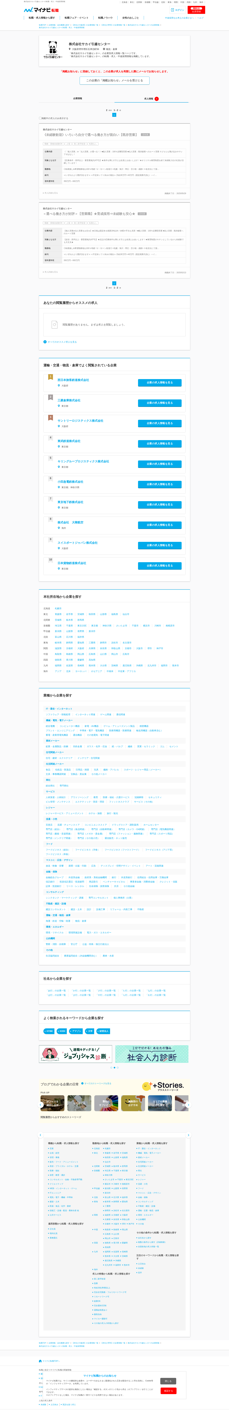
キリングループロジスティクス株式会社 (83, 461)
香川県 (69, 660)
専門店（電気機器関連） (163, 829)
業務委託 (53, 1238)
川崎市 (157, 625)
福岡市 (164, 665)
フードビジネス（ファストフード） (122, 849)
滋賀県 (58, 648)
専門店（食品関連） (76, 829)
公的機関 (50, 938)
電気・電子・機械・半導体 (61, 1197)
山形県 (103, 614)
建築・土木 (54, 1202)
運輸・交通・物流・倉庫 (58, 915)
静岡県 (69, 642)
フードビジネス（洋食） (87, 849)
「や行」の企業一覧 (106, 995)
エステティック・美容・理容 (89, 801)
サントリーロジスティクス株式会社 (80, 420)
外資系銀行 (126, 877)
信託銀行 (50, 881)
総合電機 (50, 726)
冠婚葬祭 (139, 797)
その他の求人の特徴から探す (106, 1323)
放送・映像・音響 (55, 866)
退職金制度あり (100, 1310)
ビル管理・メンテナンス (58, 801)
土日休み (142, 1264)
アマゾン (76, 1031)
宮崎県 (114, 665)
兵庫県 (92, 648)
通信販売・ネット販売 (116, 838)
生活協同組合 (52, 955)
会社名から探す (144, 1238)
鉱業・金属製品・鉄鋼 (57, 746)
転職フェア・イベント (77, 18)
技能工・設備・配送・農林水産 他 (64, 1210)
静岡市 (103, 642)
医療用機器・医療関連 (120, 730)
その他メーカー (99, 774)
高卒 (140, 1273)
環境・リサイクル (55, 932)
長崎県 (80, 665)
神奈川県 (107, 625)
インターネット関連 (85, 714)
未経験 (141, 1268)
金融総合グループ (55, 877)
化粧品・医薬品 (63, 769)
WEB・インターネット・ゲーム (63, 1188)
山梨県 (69, 631)
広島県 (92, 654)
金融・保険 (51, 871)
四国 (189, 2)
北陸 (163, 2)
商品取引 (93, 881)
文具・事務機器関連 (56, 774)
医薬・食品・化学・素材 (60, 1206)
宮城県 (80, 614)
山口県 (103, 654)
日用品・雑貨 (82, 769)
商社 (48, 780)
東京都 (94, 625)
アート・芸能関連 (154, 866)
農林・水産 (108, 955)
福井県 (80, 637)
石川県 (69, 637)
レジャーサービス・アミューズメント (65, 813)
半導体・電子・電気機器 (92, 730)
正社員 (53, 1229)
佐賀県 (69, 665)
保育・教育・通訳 (57, 1175)
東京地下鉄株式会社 (70, 502)
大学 (90, 1031)
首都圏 (147, 2)
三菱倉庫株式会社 (69, 400)
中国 (182, 2)
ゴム (162, 746)
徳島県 (58, 660)
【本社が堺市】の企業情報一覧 (113, 25)
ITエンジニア (55, 1193)
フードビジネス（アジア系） (159, 849)
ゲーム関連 (105, 714)
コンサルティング (55, 892)
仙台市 (126, 614)
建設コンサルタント (56, 909)
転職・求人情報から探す (42, 18)
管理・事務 (54, 1157)
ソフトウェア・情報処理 (58, 714)
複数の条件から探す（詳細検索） (152, 1242)
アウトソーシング (80, 797)
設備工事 (100, 909)
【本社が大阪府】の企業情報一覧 (85, 25)
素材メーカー (52, 740)
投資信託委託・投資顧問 (72, 881)
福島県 (114, 614)
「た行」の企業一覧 (131, 990)
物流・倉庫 (80, 921)
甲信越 (156, 2)
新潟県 (58, 631)
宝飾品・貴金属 (78, 774)
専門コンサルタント (99, 897)
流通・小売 (51, 819)
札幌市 (58, 608)
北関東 (139, 2)
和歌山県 (115, 648)
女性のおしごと (130, 18)
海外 (201, 2)
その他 (49, 950)
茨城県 (58, 620)
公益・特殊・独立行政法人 (95, 944)
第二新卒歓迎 (99, 1279)
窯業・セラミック (146, 746)
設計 (89, 909)
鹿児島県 (127, 665)
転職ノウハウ (105, 18)
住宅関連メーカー (55, 752)
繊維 (130, 746)
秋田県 (92, 614)
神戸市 (159, 648)
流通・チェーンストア (68, 824)
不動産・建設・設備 (56, 903)
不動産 (140, 909)
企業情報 (77, 98)
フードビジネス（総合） (58, 849)
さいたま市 (121, 625)
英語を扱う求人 (69, 1404)
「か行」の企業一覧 (81, 990)
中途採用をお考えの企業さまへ (179, 18)
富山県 (58, 637)
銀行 (114, 877)
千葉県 (69, 625)
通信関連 (120, 714)
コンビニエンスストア (96, 824)
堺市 (149, 648)
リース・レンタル (75, 886)
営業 (52, 1148)
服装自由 (98, 1314)
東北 (132, 2)
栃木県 (69, 620)
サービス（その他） (144, 801)
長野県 (80, 631)
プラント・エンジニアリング (60, 730)
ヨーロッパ (80, 671)
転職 (42, 1387)
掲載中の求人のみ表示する (53, 118)
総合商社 (50, 785)
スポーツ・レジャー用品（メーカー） (143, 769)
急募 (96, 1283)
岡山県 (80, 654)
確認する (168, 1390)
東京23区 (82, 625)
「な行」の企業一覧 (156, 990)
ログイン (179, 10)
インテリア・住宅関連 (88, 758)
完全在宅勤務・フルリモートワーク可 (110, 1292)
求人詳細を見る (51, 193)
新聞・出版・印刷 (77, 866)
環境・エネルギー (55, 927)
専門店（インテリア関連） (59, 838)
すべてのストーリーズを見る (97, 1083)
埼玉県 (58, 625)
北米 (68, 671)
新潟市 (92, 631)
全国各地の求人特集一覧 (148, 1246)
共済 (116, 886)
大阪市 (139, 648)
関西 (176, 2)
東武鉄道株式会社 (69, 441)
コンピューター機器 (70, 726)
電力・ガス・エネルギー (99, 932)
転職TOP (42, 25)
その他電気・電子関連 (98, 735)
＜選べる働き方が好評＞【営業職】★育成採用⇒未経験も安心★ (89, 214)
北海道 (124, 2)
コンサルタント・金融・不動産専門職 (66, 1179)
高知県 (92, 660)
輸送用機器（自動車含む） (149, 730)
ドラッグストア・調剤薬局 (125, 824)
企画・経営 (54, 1153)
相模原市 (170, 625)
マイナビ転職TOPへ (51, 1361)
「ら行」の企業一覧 (131, 995)
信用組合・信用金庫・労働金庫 (152, 877)
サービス (50, 791)
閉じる (168, 1381)
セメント (173, 746)
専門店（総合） (53, 829)
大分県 (103, 665)
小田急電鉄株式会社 (70, 481)
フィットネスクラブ (119, 801)
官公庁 (74, 944)
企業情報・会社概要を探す (59, 25)
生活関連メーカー (55, 764)
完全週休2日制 (100, 1305)
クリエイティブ (56, 1184)
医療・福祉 (54, 1171)
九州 (195, 2)
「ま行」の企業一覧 (81, 995)
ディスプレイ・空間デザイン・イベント (121, 866)
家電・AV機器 (92, 726)
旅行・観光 (112, 813)
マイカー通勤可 (100, 1319)
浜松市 (114, 642)
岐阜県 (58, 642)
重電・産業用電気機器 (57, 735)
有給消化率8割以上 (102, 1288)
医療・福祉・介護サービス (116, 797)
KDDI (62, 1031)
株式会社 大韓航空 (70, 522)
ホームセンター (151, 824)
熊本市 (175, 665)
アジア (58, 671)
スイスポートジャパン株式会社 (78, 542)
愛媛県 (80, 660)
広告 (93, 866)
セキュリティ (155, 797)
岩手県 (69, 614)
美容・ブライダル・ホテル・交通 (64, 1166)
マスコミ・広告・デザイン (59, 860)
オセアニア (96, 671)
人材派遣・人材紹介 (56, 797)
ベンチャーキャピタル (114, 881)
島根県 (69, 654)
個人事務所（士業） (124, 897)
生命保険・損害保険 (99, 886)
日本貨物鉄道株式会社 (72, 563)
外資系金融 (74, 877)
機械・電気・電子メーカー (59, 720)
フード (49, 844)
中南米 (110, 671)
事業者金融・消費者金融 (142, 881)
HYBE (50, 1031)
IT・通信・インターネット (59, 708)
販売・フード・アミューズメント (64, 1162)
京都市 (128, 648)
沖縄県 (139, 665)
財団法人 (104, 1031)
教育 (96, 797)
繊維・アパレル (111, 769)
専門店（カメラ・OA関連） (132, 829)
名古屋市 (127, 642)
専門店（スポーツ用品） (162, 833)
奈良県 (103, 648)
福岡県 (58, 665)
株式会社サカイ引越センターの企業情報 (143, 25)
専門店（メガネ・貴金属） (90, 833)
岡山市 (114, 654)
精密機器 (144, 726)
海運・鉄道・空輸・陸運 (58, 921)
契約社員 (53, 1233)
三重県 (92, 642)
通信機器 (77, 735)
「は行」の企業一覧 (56, 995)
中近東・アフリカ (127, 671)
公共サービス (55, 1215)
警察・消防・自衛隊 (56, 944)
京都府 (69, 648)
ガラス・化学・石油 (97, 746)
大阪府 (80, 648)
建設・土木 (76, 909)
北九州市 (151, 665)
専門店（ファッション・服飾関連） (127, 833)
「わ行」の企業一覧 (156, 995)
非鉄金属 (77, 746)
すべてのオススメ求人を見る (62, 342)
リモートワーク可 (101, 1297)
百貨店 (49, 824)
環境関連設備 (75, 932)
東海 (169, 2)
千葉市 (135, 625)
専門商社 (64, 785)
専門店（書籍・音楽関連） (59, 833)
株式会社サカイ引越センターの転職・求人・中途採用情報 (61, 27)
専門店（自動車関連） (102, 829)
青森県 (58, 614)
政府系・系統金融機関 (96, 877)
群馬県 (80, 620)
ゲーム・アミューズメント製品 (119, 726)
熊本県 (92, 665)
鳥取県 (58, 654)
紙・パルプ (117, 746)
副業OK (97, 1301)
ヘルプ (200, 18)
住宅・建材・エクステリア (59, 758)
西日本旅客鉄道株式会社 (73, 380)
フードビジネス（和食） (58, 854)
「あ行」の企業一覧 (56, 990)
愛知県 (80, 642)
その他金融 (129, 886)
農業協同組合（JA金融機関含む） (81, 955)
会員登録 (196, 10)
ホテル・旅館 (95, 813)
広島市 (126, 654)
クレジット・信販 (168, 881)
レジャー (50, 807)
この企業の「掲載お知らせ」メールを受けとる (114, 80)
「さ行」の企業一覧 (106, 990)
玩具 (96, 769)
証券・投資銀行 (53, 886)
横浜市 (146, 625)
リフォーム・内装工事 (121, 909)
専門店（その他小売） (88, 838)
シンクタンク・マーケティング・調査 (65, 897)
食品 (48, 769)
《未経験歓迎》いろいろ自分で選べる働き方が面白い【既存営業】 (90, 135)
